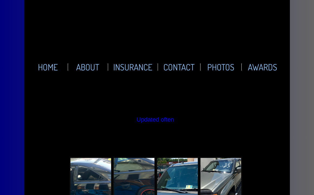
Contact (179, 67)
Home (48, 67)
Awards (262, 67)
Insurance (132, 67)
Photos (220, 67)
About (87, 67)
